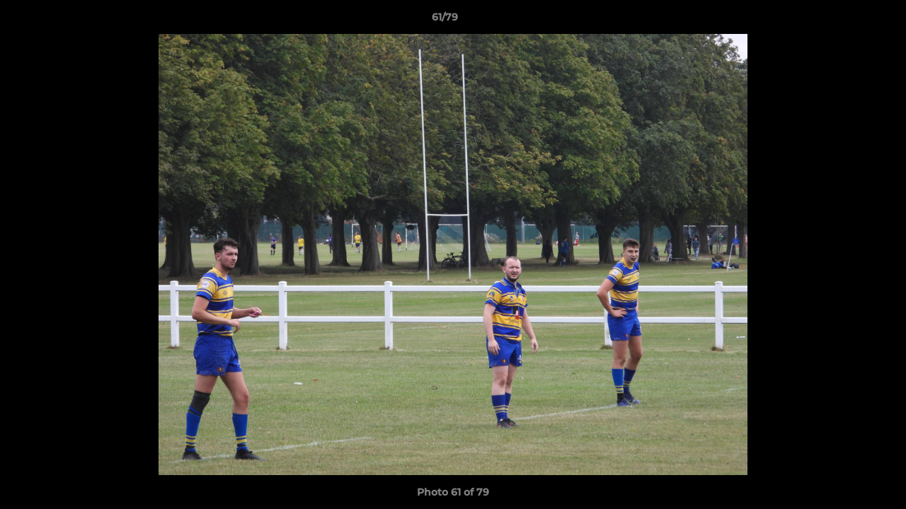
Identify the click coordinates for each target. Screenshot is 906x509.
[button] (846, 20)
